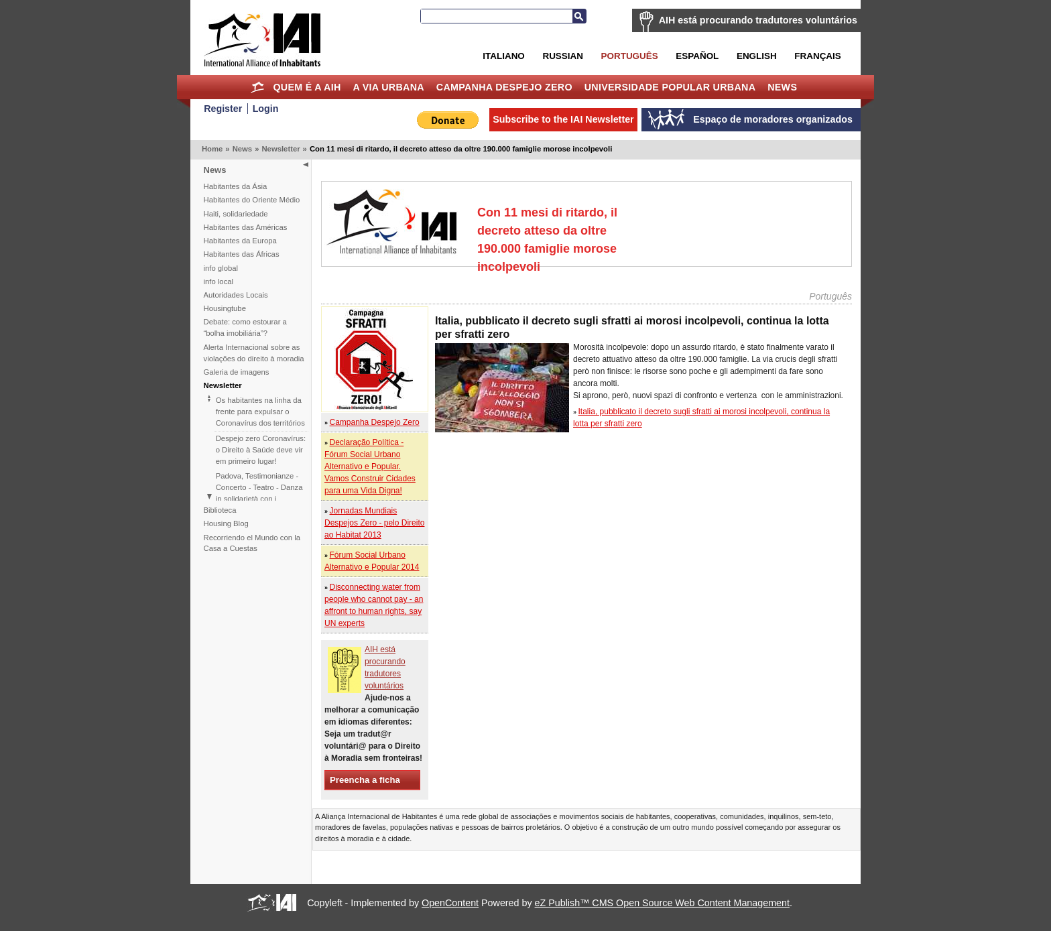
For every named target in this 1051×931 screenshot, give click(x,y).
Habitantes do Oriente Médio (252, 200)
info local (219, 281)
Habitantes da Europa (240, 241)
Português (629, 56)
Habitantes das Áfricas (242, 254)
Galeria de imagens (236, 372)
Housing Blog (226, 523)
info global (221, 268)
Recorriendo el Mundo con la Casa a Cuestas (252, 543)
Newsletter (280, 149)
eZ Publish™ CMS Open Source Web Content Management (662, 902)
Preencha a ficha (365, 780)
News (782, 87)
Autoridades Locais (236, 295)
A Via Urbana (388, 87)
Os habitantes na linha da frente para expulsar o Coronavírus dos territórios (260, 411)
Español (697, 56)
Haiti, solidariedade (236, 214)
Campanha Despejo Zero (504, 87)
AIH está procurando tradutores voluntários (758, 20)
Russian (562, 56)
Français (817, 56)
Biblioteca (220, 510)
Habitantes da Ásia (235, 186)
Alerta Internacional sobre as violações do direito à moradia (254, 353)
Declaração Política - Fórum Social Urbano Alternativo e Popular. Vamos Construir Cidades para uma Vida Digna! (370, 466)
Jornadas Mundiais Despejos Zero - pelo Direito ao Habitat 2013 (374, 523)
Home (257, 87)
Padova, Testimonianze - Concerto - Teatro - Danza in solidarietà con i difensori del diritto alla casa (259, 498)
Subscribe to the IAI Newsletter (563, 119)
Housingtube (225, 308)
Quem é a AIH (307, 87)
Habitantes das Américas (246, 227)
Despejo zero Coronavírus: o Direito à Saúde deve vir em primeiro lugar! (261, 449)
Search (579, 16)
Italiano (503, 56)
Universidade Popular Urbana (670, 87)
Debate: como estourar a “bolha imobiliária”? (245, 327)
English (757, 56)
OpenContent (450, 902)
